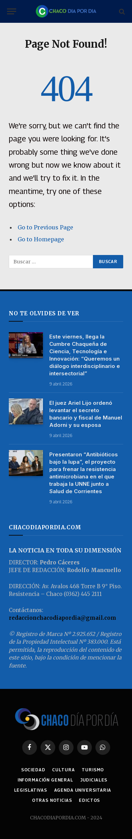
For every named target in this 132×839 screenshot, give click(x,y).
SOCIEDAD (33, 769)
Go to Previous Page (45, 227)
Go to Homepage (41, 239)
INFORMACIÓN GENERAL (45, 780)
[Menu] (11, 11)
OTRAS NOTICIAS (52, 800)
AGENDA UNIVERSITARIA (82, 790)
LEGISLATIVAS (30, 790)
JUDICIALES (93, 780)
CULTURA (63, 769)
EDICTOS (89, 800)
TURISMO (93, 769)
